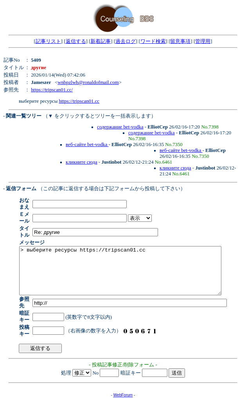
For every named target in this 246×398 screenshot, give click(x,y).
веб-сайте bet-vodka (87, 144)
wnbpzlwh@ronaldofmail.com (88, 82)
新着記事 (100, 41)
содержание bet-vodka (120, 127)
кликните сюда (81, 162)
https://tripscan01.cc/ (52, 90)
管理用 (202, 41)
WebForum (123, 374)
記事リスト (48, 41)
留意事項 (180, 41)
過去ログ (125, 41)
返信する (76, 41)
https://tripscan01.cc (79, 101)
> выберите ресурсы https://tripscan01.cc (132, 260)
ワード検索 (153, 41)
